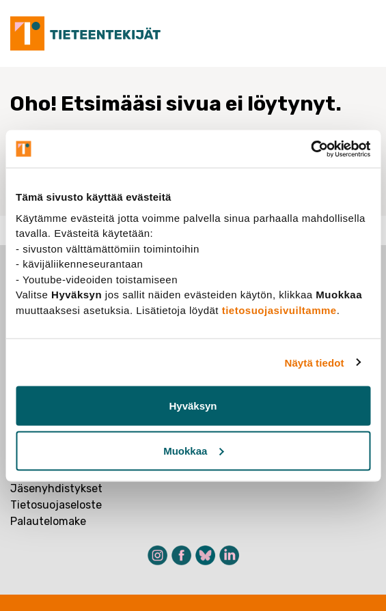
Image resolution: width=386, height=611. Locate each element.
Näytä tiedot (314, 362)
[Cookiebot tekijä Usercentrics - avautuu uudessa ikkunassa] (310, 149)
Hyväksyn (193, 406)
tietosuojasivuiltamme (279, 309)
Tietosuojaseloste (56, 504)
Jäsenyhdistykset (56, 488)
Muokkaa (193, 450)
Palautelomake (48, 521)
